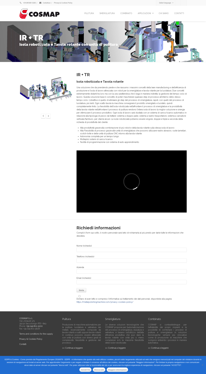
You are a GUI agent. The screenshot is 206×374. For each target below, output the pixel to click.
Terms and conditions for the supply (36, 334)
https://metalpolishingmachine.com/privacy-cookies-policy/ (105, 302)
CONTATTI (179, 13)
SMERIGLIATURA (107, 13)
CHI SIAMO (164, 13)
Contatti (22, 344)
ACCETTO (85, 370)
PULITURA (89, 13)
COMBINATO (126, 13)
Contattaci (44, 3)
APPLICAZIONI (146, 13)
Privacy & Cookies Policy (63, 3)
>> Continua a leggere (72, 348)
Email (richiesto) (132, 281)
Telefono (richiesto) (132, 259)
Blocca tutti (99, 370)
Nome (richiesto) (132, 249)
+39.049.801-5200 (27, 3)
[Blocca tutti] (202, 365)
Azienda (132, 270)
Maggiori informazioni (117, 370)
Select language (166, 3)
